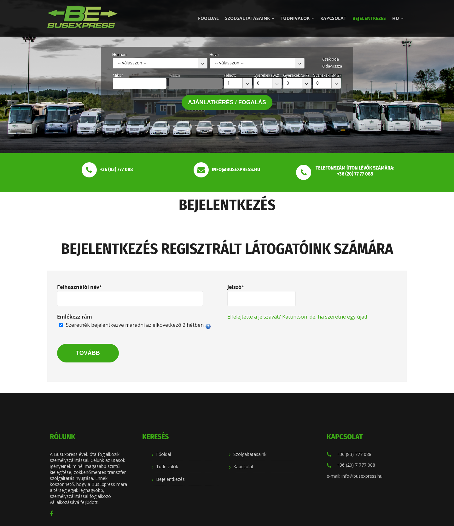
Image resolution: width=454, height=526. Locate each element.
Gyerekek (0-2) (266, 75)
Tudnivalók (297, 18)
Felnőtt (230, 75)
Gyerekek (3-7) (296, 75)
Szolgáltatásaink (249, 18)
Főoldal (208, 18)
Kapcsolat (333, 18)
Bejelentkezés (369, 18)
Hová (214, 54)
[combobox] (160, 63)
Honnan (119, 54)
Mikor (118, 75)
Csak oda (330, 59)
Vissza (174, 75)
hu (398, 18)
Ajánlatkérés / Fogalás (227, 102)
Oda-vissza (332, 66)
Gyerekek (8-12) (326, 75)
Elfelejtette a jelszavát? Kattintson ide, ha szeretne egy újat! (297, 316)
